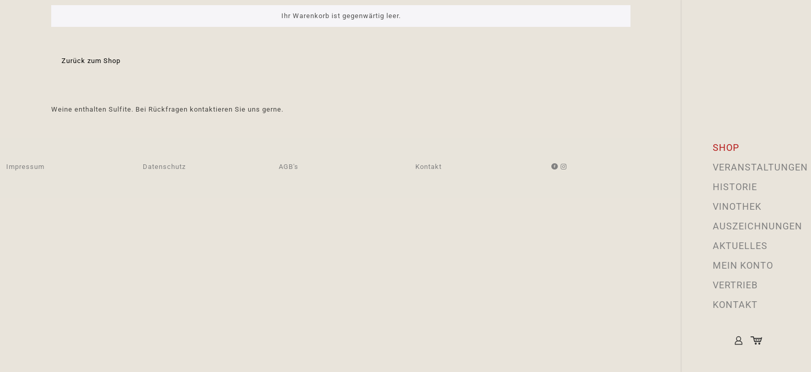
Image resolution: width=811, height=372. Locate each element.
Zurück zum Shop (91, 61)
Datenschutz (164, 167)
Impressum (25, 167)
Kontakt (428, 167)
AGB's (288, 167)
